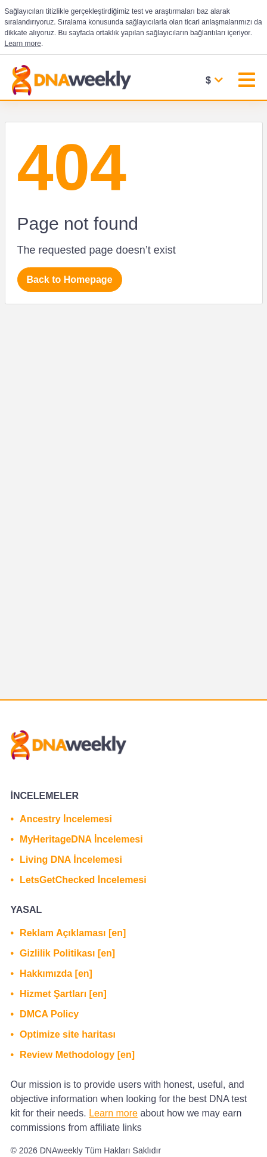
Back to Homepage (70, 279)
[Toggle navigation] (246, 81)
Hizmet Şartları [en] (63, 994)
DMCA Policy (49, 1014)
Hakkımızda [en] (56, 973)
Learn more (23, 43)
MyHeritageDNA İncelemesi (81, 839)
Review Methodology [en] (77, 1055)
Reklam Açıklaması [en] (73, 933)
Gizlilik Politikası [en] (67, 953)
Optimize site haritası (68, 1034)
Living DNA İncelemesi (71, 859)
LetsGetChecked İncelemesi (83, 880)
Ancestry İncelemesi (66, 819)
